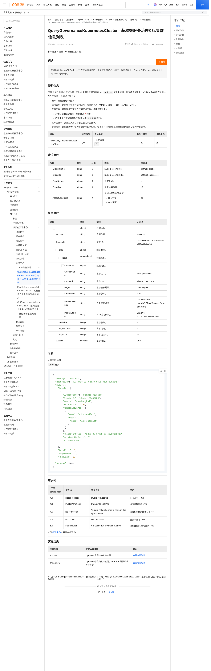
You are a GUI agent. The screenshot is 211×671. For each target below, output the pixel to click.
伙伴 (80, 5)
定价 (64, 5)
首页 (50, 20)
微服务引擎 (20, 12)
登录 (202, 5)
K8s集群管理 (146, 20)
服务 (87, 5)
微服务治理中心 (121, 20)
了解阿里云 (97, 5)
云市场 (72, 5)
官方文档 (8, 12)
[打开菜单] (4, 4)
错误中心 (56, 536)
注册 (191, 5)
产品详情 (144, 44)
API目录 (109, 20)
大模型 (30, 5)
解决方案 (48, 5)
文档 (171, 5)
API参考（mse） (83, 20)
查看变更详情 (139, 559)
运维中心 (134, 20)
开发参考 (69, 20)
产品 (38, 5)
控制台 (184, 5)
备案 (177, 5)
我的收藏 (159, 44)
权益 (57, 5)
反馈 (111, 596)
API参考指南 (98, 20)
